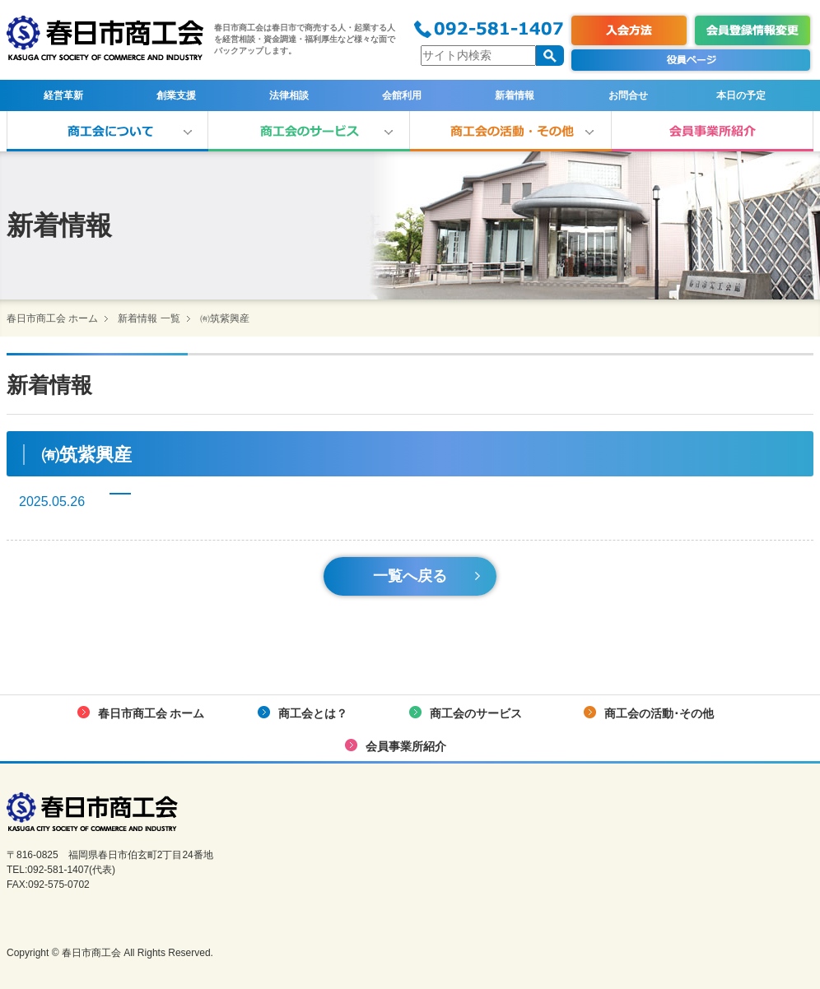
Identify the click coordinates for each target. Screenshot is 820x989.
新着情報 (514, 95)
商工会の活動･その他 (511, 131)
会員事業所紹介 (712, 131)
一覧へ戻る (410, 576)
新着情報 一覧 (148, 318)
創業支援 (176, 95)
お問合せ (628, 95)
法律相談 (289, 95)
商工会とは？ (107, 131)
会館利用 (402, 95)
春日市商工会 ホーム (52, 318)
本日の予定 (741, 95)
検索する (550, 55)
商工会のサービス (309, 131)
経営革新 (63, 95)
